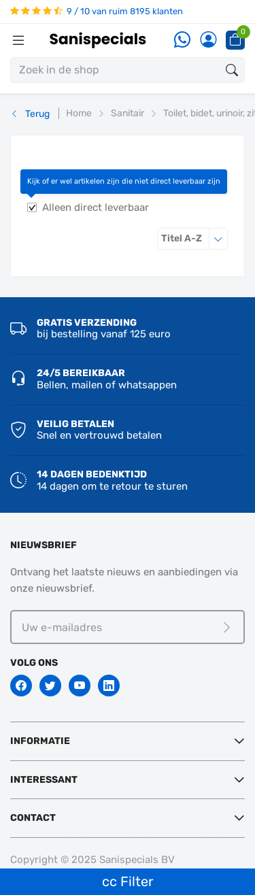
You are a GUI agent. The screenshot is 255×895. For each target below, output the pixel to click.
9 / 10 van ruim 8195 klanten (96, 11)
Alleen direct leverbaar (95, 207)
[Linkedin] (109, 685)
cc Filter (128, 881)
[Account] (208, 40)
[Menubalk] (18, 40)
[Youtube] (79, 685)
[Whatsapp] (182, 40)
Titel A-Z (194, 238)
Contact (33, 818)
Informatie (40, 741)
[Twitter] (50, 685)
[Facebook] (21, 685)
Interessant (44, 780)
